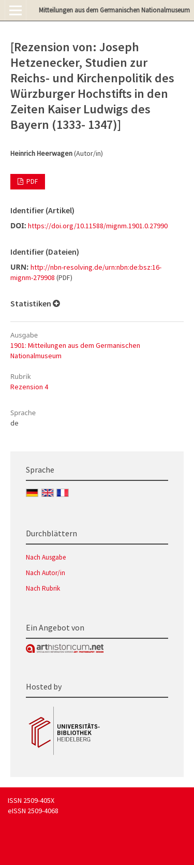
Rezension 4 (29, 386)
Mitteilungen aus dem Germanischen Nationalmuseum (114, 10)
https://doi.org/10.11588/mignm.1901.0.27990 (98, 225)
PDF (31, 181)
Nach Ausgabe (46, 557)
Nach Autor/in (45, 572)
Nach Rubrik (43, 588)
